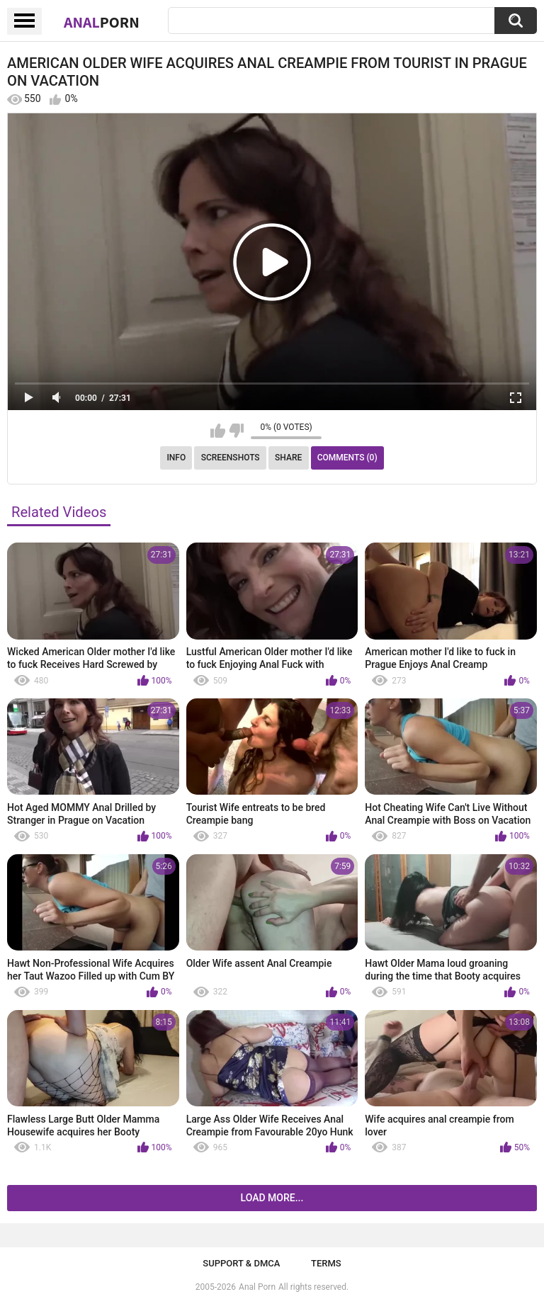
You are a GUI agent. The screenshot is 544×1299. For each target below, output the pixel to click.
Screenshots (230, 458)
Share (288, 458)
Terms (326, 1263)
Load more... (272, 1197)
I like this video (217, 431)
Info (176, 458)
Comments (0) (347, 458)
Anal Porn (257, 1287)
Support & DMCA (241, 1263)
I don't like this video (236, 431)
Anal (102, 22)
